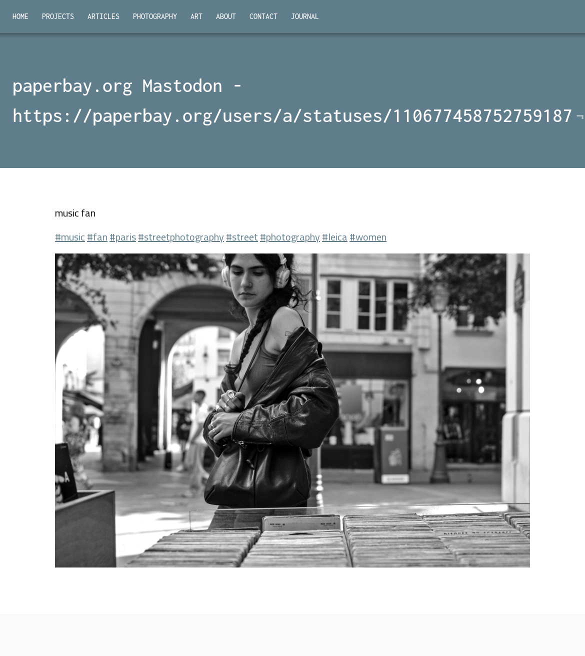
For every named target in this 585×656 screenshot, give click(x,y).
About (226, 16)
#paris (123, 236)
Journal (305, 16)
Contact (264, 16)
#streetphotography (181, 236)
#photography (290, 236)
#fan (97, 236)
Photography (155, 16)
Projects (58, 16)
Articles (104, 16)
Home (20, 16)
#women (368, 236)
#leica (335, 236)
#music (70, 236)
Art (196, 16)
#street (242, 236)
